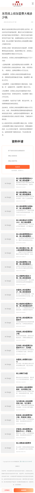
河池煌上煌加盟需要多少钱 (24, 333)
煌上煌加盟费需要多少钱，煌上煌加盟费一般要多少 (24, 180)
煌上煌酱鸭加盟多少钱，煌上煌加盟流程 (23, 277)
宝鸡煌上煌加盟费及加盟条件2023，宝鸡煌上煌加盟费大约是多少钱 (24, 347)
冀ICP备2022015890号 (26, 461)
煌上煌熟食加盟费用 (23, 443)
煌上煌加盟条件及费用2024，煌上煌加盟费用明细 (24, 221)
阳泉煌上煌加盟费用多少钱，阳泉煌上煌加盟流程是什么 (24, 416)
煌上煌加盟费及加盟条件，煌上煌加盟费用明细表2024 (24, 207)
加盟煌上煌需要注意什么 (24, 361)
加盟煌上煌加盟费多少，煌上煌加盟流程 (23, 291)
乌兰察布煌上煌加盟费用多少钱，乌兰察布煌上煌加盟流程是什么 (24, 402)
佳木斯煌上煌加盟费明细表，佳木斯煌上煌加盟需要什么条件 (24, 388)
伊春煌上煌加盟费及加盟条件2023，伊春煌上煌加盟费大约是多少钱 (24, 430)
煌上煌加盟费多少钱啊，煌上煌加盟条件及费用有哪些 (24, 263)
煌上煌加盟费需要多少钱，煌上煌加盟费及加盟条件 (24, 235)
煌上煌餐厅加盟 (22, 373)
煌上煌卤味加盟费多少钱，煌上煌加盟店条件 (24, 305)
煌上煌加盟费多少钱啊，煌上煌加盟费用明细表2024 (24, 193)
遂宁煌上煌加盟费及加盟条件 (24, 319)
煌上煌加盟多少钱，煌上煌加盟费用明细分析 (24, 249)
